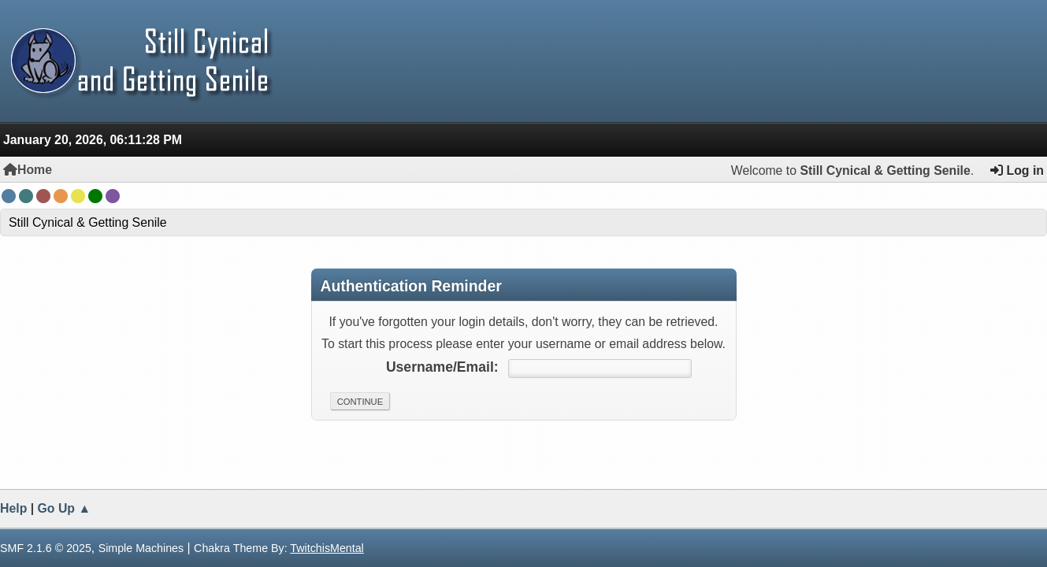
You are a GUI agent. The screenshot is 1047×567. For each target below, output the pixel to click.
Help (13, 508)
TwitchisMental (326, 548)
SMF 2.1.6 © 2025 (45, 548)
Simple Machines (141, 548)
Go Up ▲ (64, 508)
